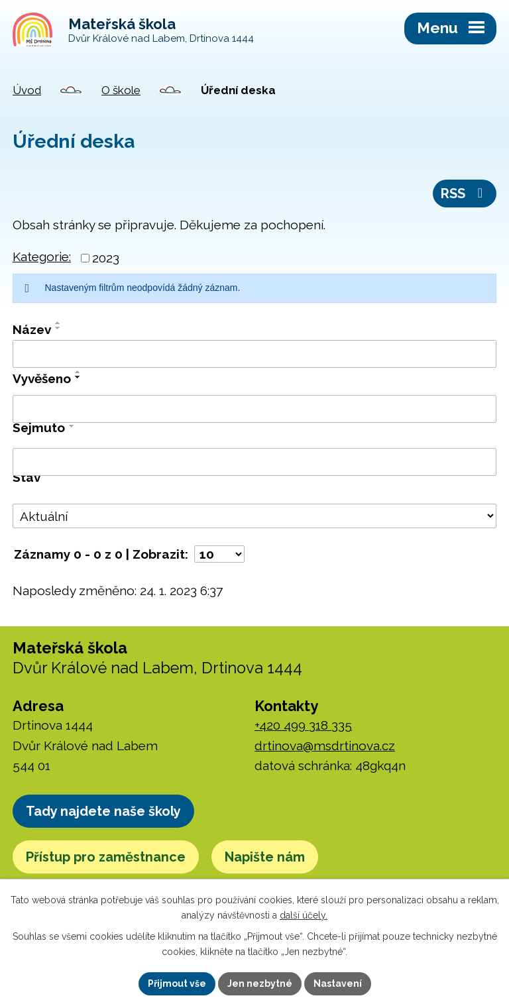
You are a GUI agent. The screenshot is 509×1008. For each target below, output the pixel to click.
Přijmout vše (177, 983)
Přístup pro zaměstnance (106, 857)
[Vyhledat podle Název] (254, 354)
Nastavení (337, 983)
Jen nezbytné (259, 983)
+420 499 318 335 (303, 725)
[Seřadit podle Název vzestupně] (58, 322)
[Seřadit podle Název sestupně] (58, 328)
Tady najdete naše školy (103, 811)
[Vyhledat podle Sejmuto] (254, 462)
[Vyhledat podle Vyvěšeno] (254, 409)
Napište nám (265, 857)
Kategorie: (42, 256)
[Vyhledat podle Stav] (254, 516)
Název (32, 329)
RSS (464, 193)
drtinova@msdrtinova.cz (324, 745)
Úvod (27, 90)
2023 (105, 258)
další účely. (303, 915)
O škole (121, 90)
